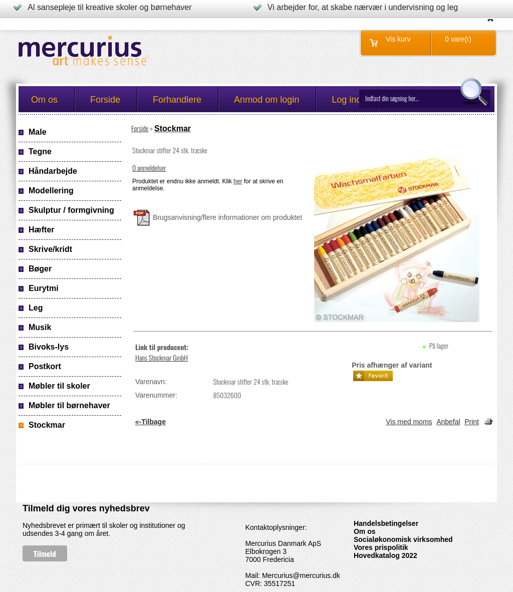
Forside (139, 128)
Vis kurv (398, 39)
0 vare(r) (458, 39)
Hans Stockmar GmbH (161, 357)
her (237, 181)
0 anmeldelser (149, 167)
